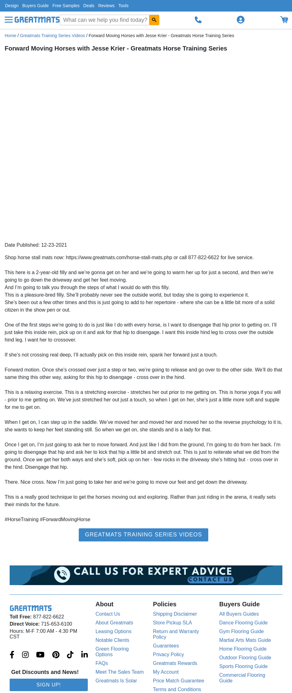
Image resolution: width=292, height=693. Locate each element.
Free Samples (65, 5)
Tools (123, 5)
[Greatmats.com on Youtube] (40, 655)
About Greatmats (114, 622)
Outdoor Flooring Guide (245, 657)
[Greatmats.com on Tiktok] (70, 655)
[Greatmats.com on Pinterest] (55, 655)
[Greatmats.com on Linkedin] (84, 655)
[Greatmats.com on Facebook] (12, 655)
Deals (89, 5)
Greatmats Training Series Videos (52, 35)
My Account (166, 672)
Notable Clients (113, 640)
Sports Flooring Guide (243, 666)
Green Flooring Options (112, 651)
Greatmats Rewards (175, 663)
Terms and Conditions (177, 689)
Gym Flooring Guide (241, 631)
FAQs (102, 663)
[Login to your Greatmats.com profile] (240, 19)
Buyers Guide (35, 5)
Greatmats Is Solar (116, 680)
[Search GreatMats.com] (154, 20)
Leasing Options (114, 631)
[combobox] (109, 20)
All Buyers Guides (239, 614)
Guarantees (166, 645)
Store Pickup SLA (172, 622)
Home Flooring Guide (242, 649)
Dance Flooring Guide (243, 622)
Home (10, 35)
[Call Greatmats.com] (198, 19)
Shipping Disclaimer (175, 614)
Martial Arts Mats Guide (245, 640)
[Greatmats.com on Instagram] (25, 655)
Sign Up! (48, 684)
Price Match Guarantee (178, 680)
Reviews (106, 5)
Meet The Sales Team (120, 672)
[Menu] (8, 19)
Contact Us (108, 614)
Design (12, 5)
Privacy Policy (168, 654)
